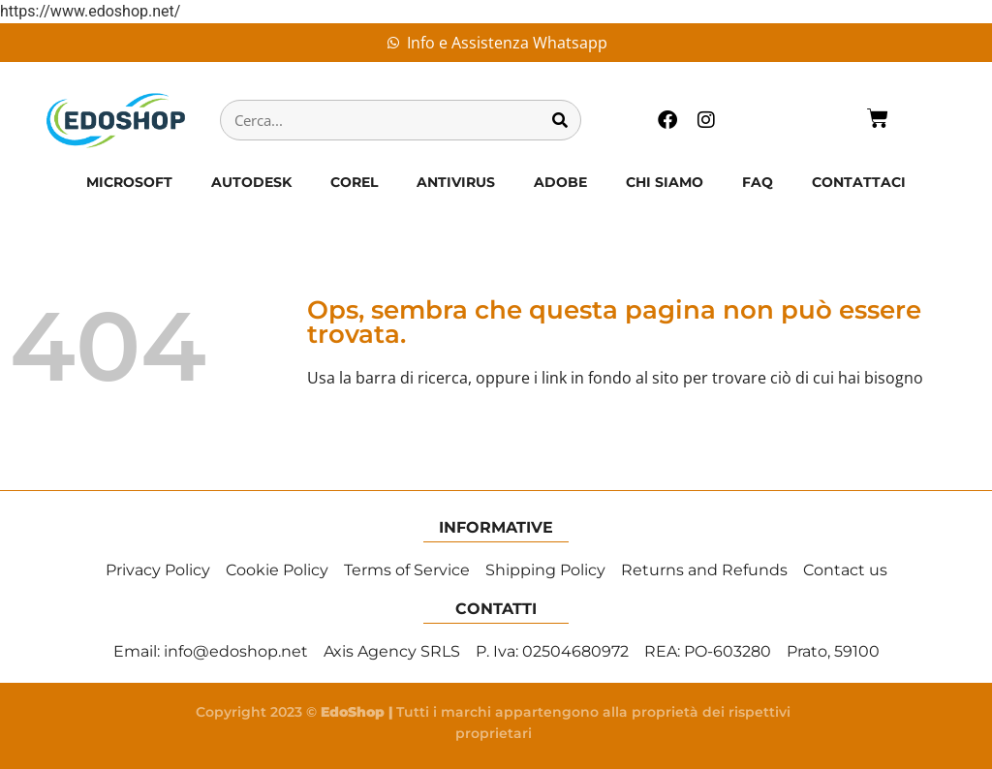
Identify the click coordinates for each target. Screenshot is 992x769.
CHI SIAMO (664, 182)
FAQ (757, 182)
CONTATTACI (859, 182)
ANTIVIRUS (456, 182)
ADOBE (560, 182)
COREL (354, 182)
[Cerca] (560, 120)
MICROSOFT (129, 182)
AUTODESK (251, 182)
